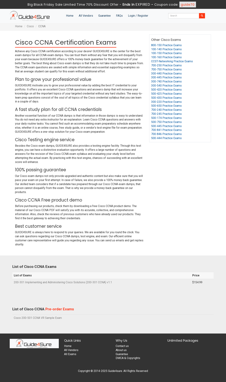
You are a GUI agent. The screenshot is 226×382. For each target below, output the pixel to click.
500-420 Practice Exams (166, 89)
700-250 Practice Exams (166, 65)
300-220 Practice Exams (166, 102)
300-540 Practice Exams (166, 85)
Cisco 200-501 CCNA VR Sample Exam (38, 318)
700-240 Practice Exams (166, 109)
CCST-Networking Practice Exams (172, 61)
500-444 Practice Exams (166, 138)
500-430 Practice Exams (166, 97)
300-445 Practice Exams (166, 77)
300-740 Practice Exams (166, 81)
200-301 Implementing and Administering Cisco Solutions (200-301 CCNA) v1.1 (63, 282)
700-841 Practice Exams (166, 130)
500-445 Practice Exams (166, 126)
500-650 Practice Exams (166, 105)
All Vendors (86, 15)
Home (69, 15)
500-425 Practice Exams (166, 93)
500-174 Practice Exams (166, 118)
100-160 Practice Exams (166, 57)
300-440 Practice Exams (166, 73)
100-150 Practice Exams (166, 53)
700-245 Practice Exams (166, 114)
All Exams (70, 354)
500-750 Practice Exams (166, 122)
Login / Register (138, 15)
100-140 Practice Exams (166, 49)
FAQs (119, 15)
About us (121, 350)
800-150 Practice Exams (166, 45)
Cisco (30, 26)
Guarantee (104, 15)
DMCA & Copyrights (128, 358)
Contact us (122, 346)
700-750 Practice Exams (166, 69)
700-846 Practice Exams (166, 134)
